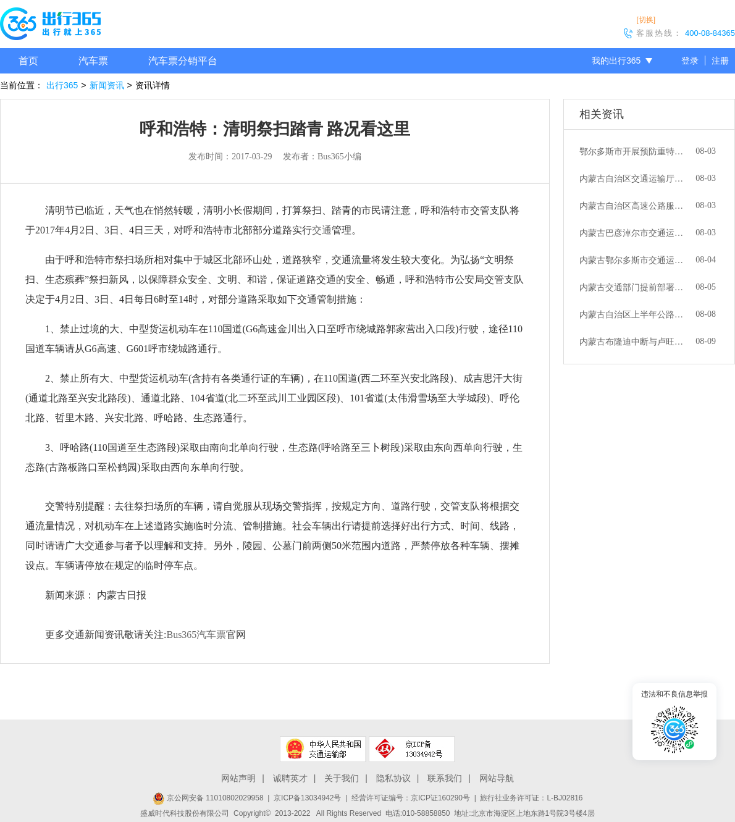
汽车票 (93, 61)
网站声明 (238, 778)
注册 (720, 60)
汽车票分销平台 (182, 61)
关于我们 (341, 778)
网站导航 (496, 778)
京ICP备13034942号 (307, 798)
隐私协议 (393, 778)
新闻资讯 (107, 85)
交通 (322, 230)
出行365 (62, 85)
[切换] (645, 19)
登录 (690, 60)
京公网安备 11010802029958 (208, 798)
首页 (28, 61)
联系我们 (444, 778)
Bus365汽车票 (196, 634)
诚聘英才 (290, 778)
